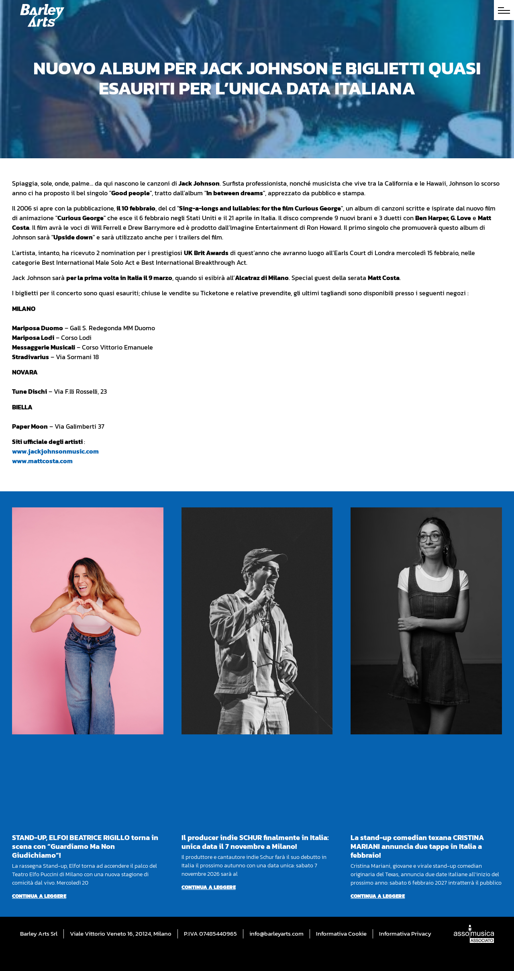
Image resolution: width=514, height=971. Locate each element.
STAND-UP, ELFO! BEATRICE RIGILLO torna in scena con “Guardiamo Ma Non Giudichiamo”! (85, 846)
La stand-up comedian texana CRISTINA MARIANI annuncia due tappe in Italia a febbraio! (417, 846)
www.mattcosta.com (42, 461)
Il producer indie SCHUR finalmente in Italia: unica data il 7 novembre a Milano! (255, 842)
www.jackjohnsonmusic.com (55, 451)
